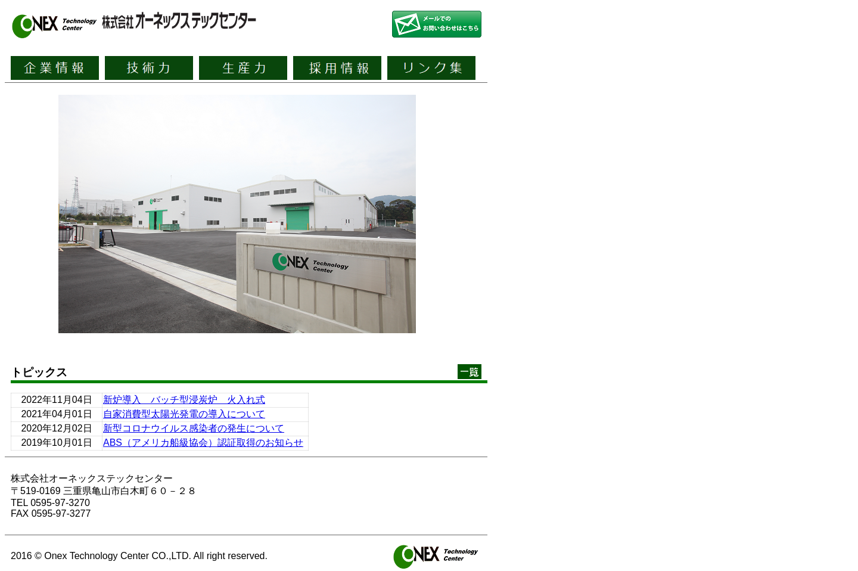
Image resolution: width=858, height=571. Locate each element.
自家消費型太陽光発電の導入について (184, 414)
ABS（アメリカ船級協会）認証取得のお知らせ (203, 442)
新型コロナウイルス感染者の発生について (193, 428)
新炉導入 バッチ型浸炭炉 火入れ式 (184, 400)
